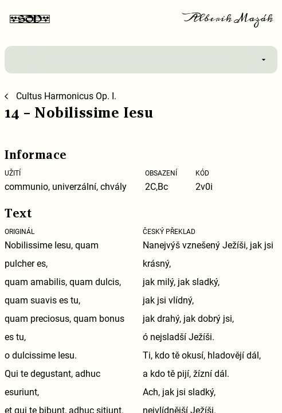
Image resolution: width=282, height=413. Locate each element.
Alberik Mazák (229, 18)
